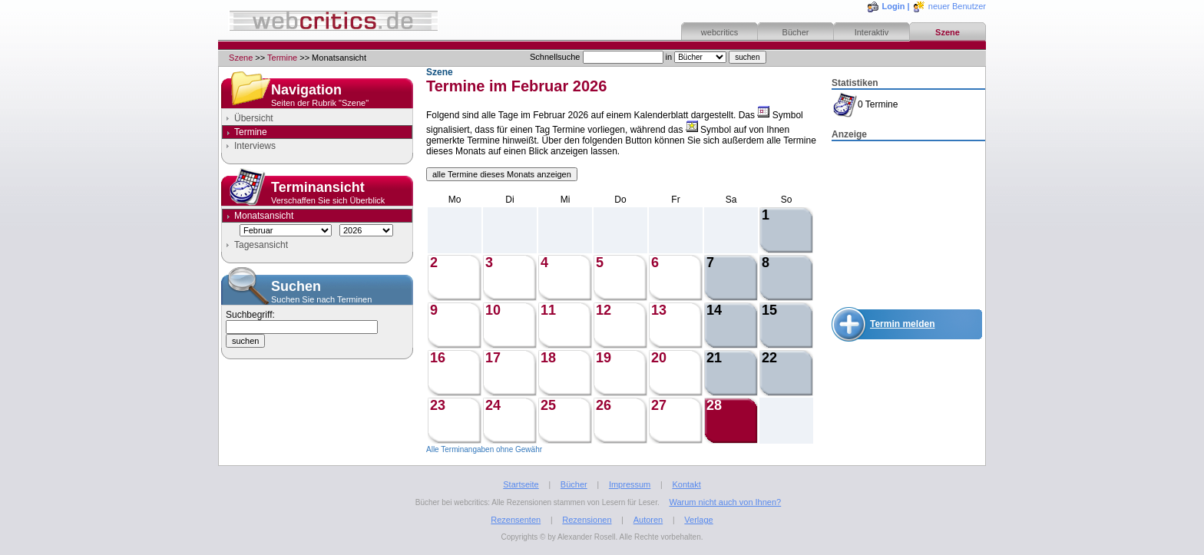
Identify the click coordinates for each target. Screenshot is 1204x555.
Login (893, 6)
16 (437, 357)
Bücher (795, 32)
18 (548, 357)
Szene (947, 32)
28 (714, 405)
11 (548, 310)
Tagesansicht (261, 245)
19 (603, 357)
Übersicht (253, 118)
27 (658, 405)
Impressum (629, 484)
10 (493, 310)
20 (658, 357)
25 (548, 405)
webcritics (719, 32)
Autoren (648, 519)
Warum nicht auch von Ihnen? (725, 502)
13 (658, 310)
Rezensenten (516, 519)
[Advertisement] (908, 219)
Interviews (255, 145)
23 (437, 405)
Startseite (520, 484)
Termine (282, 57)
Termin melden (902, 324)
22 (769, 357)
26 (603, 405)
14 (714, 310)
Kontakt (686, 484)
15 (769, 310)
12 (603, 310)
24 (493, 405)
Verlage (698, 519)
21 (714, 357)
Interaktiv (872, 32)
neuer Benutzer (957, 6)
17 (493, 357)
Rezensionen (586, 519)
